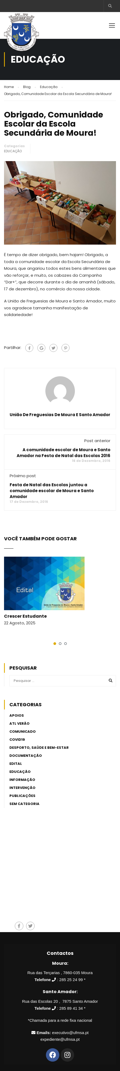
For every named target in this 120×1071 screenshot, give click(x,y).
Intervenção (22, 787)
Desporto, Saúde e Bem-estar (39, 747)
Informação (22, 779)
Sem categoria (24, 803)
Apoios (16, 715)
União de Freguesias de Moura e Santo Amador (60, 414)
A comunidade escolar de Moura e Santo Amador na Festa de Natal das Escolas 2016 (63, 452)
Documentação (25, 755)
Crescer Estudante (25, 616)
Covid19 (17, 739)
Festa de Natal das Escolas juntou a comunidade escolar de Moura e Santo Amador (52, 490)
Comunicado (22, 731)
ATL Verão (19, 723)
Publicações (22, 795)
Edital (15, 763)
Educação (13, 151)
